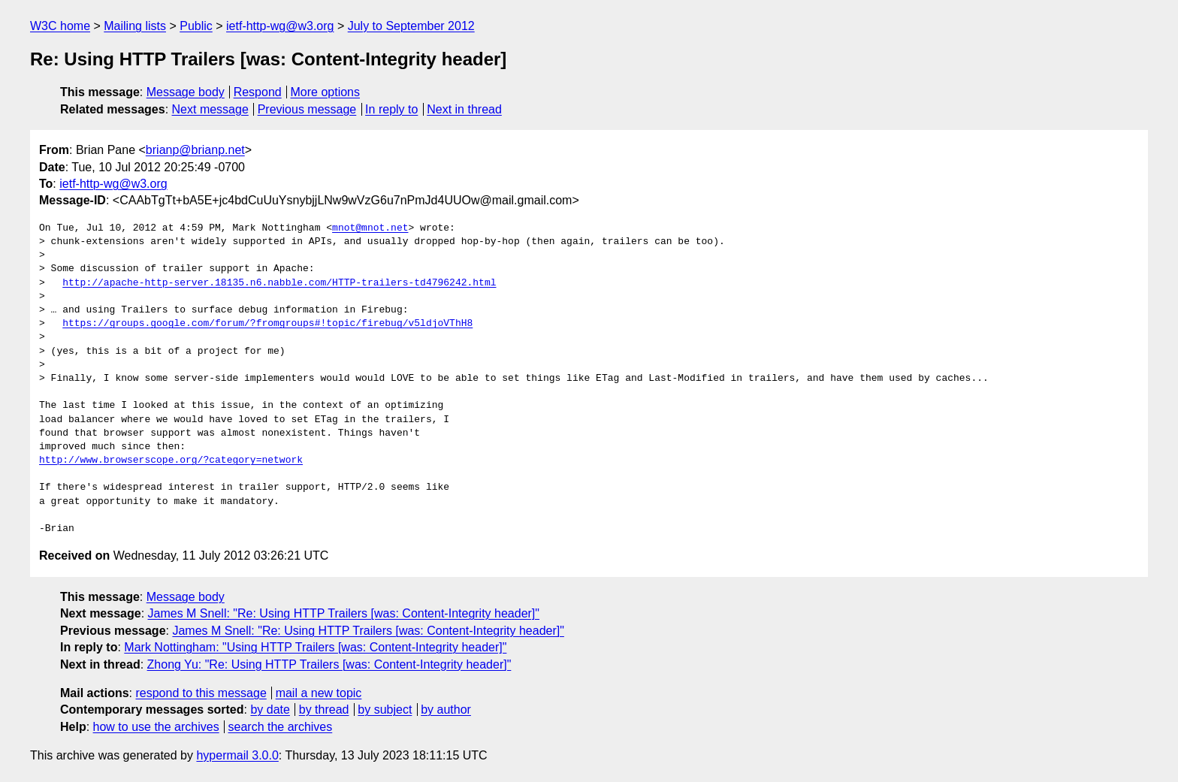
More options (326, 92)
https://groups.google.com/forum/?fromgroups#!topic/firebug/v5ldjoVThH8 (267, 324)
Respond (258, 92)
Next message (210, 109)
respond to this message (200, 693)
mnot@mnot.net (370, 228)
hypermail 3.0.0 (237, 755)
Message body (185, 92)
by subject (385, 709)
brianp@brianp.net (195, 149)
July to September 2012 (411, 26)
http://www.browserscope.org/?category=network (171, 460)
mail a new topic (319, 693)
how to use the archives (156, 726)
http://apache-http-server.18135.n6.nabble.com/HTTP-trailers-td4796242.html (279, 283)
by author (446, 709)
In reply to (391, 109)
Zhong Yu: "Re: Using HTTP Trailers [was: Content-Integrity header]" (329, 664)
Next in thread (464, 109)
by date (269, 709)
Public (196, 26)
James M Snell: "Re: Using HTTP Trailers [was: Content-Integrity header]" (343, 613)
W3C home (60, 26)
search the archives (280, 726)
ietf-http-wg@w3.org (280, 26)
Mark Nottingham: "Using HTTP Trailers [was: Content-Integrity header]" (315, 647)
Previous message (307, 109)
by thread (324, 709)
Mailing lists (135, 26)
